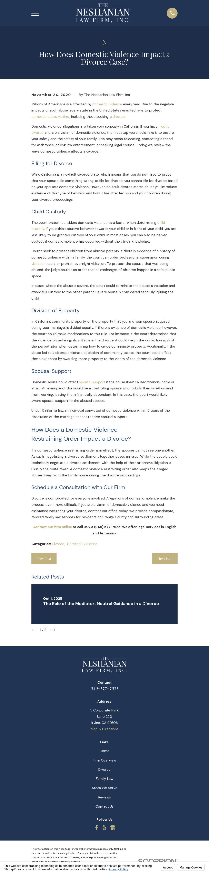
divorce (119, 116)
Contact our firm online (52, 527)
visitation (38, 263)
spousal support (92, 382)
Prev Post (44, 558)
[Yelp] (104, 827)
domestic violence (107, 104)
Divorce (58, 544)
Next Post (165, 558)
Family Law (104, 778)
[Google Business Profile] (112, 827)
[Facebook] (96, 827)
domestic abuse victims (50, 116)
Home (104, 751)
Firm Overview (104, 760)
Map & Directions (104, 729)
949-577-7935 (104, 688)
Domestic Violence (82, 544)
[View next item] (52, 630)
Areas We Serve (104, 788)
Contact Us (104, 806)
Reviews (104, 797)
